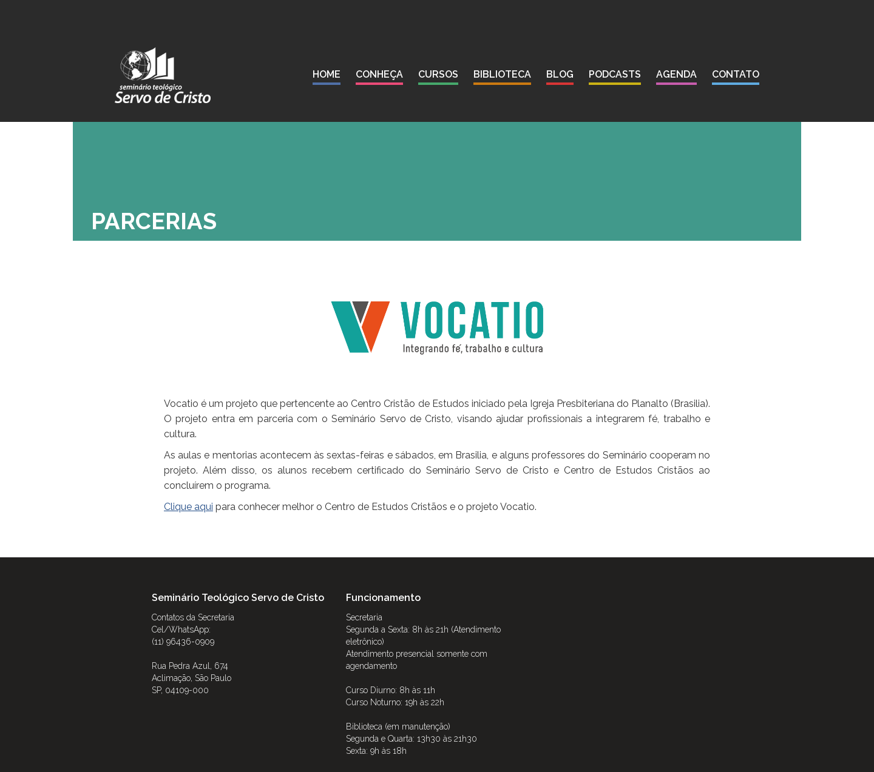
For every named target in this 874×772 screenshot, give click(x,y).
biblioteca (502, 74)
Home (326, 74)
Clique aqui (188, 506)
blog (560, 74)
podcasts (615, 74)
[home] (163, 75)
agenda (676, 74)
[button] (379, 77)
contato (735, 74)
